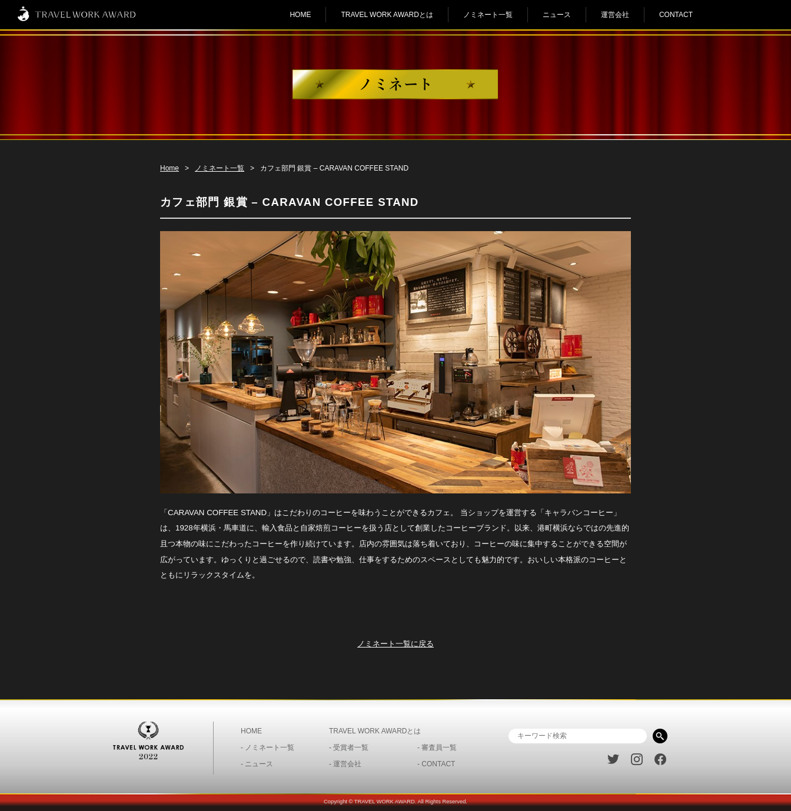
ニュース (557, 15)
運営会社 (615, 15)
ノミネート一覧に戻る (395, 643)
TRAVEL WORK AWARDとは (387, 15)
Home (169, 168)
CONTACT (676, 15)
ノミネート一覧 (488, 15)
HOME (300, 15)
